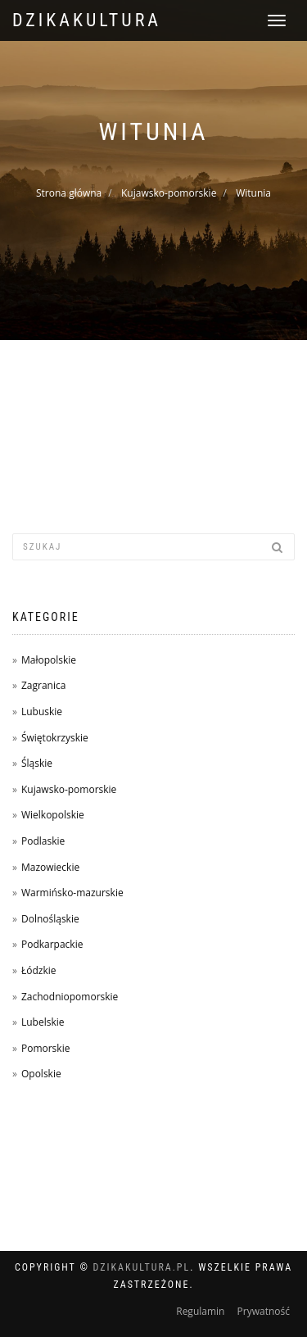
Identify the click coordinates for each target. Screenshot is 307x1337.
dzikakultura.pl (142, 1267)
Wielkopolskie (52, 815)
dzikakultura (86, 20)
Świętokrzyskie (54, 738)
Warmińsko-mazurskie (72, 893)
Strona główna (69, 193)
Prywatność (263, 1311)
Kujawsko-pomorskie (168, 193)
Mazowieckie (50, 867)
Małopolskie (48, 660)
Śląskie (36, 763)
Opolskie (41, 1074)
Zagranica (43, 685)
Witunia (253, 193)
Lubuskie (41, 711)
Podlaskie (43, 841)
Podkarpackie (52, 944)
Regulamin (200, 1311)
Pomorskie (45, 1048)
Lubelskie (43, 1022)
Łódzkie (38, 970)
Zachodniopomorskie (69, 997)
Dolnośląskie (50, 919)
